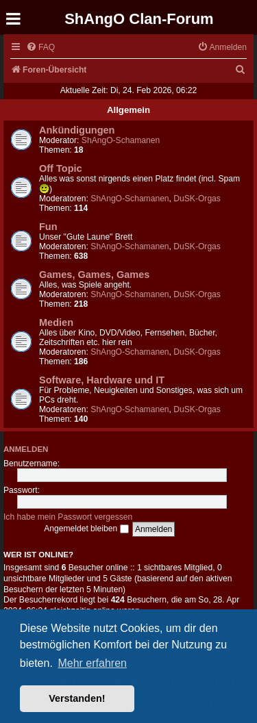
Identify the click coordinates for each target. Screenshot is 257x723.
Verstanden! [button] (77, 698)
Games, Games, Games (94, 274)
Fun (48, 226)
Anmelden (25, 449)
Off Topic (60, 168)
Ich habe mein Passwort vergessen (67, 517)
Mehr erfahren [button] (92, 663)
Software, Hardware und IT (101, 380)
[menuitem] (40, 47)
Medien (56, 322)
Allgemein (128, 110)
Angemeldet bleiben (86, 528)
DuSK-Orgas (197, 198)
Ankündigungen (76, 130)
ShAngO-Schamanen (121, 140)
